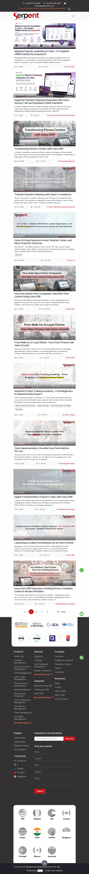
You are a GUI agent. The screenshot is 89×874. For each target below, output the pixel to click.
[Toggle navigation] (73, 16)
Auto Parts (71, 309)
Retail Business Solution (66, 604)
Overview (59, 656)
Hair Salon (71, 358)
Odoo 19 (72, 260)
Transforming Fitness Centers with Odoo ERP (38, 148)
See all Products (22, 723)
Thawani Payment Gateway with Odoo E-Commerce (42, 194)
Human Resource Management (22, 701)
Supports (38, 656)
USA (22, 819)
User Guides (60, 691)
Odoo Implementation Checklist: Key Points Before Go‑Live (41, 450)
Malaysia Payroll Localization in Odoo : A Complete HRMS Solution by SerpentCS (41, 53)
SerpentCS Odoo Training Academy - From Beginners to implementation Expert (43, 392)
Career (58, 668)
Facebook (21, 761)
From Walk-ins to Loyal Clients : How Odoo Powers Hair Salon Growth (44, 344)
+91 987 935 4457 (52, 3)
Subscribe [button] (69, 738)
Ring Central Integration (19, 694)
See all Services (42, 674)
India (37, 837)
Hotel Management (23, 712)
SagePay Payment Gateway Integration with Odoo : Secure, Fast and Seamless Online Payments (42, 101)
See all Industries (42, 697)
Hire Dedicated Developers (41, 665)
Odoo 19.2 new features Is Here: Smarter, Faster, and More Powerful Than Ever (43, 242)
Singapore (66, 837)
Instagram (21, 776)
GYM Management (22, 673)
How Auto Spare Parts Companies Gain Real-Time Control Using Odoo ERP (41, 295)
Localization (70, 67)
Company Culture (63, 664)
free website (57, 870)
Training (38, 660)
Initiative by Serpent (64, 660)
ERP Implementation (68, 463)
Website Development (67, 509)
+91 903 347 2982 (32, 3)
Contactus (59, 672)
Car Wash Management (20, 717)
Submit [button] (40, 791)
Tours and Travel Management (22, 667)
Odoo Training (69, 415)
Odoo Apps (60, 695)
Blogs (57, 683)
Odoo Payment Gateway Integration (62, 115)
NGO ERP (38, 693)
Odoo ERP (71, 555)
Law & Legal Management (20, 678)
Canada (66, 819)
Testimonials (19, 741)
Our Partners (20, 749)
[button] (44, 863)
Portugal (22, 856)
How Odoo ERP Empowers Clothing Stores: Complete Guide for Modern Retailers (43, 590)
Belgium (37, 819)
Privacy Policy (61, 699)
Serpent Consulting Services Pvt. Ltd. (43, 867)
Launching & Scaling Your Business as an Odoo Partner (44, 542)
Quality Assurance (42, 670)
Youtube (21, 772)
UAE (51, 819)
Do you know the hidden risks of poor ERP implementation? (42, 8)
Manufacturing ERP (43, 685)
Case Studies (20, 738)
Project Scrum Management (20, 684)
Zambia (51, 837)
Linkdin (20, 768)
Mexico (37, 856)
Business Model (21, 745)
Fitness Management (67, 161)
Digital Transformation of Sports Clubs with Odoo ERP (43, 496)
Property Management (20, 661)
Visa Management (22, 689)
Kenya (22, 837)
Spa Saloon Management (20, 707)
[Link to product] (21, 625)
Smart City (19, 656)
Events (58, 687)
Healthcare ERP (41, 689)
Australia (52, 856)
